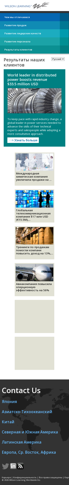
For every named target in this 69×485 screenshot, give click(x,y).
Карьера (6, 477)
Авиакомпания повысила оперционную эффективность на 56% (34, 287)
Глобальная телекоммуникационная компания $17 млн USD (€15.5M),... (33, 215)
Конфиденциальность (25, 477)
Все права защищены (50, 477)
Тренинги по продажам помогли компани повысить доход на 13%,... (34, 250)
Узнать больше (23, 140)
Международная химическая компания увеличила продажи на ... (34, 176)
